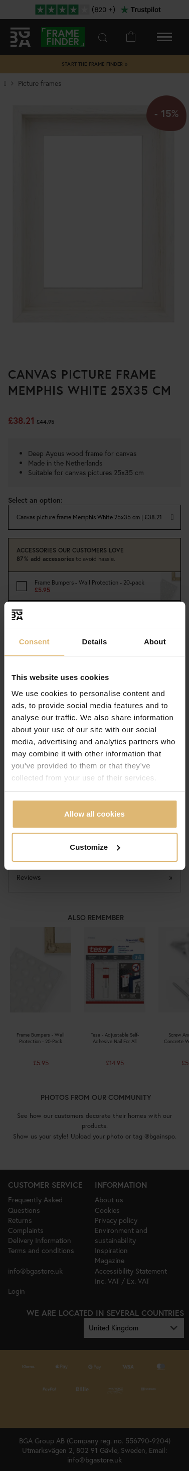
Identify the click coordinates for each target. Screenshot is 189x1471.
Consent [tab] (34, 641)
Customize (95, 847)
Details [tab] (94, 641)
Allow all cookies (94, 814)
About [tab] (155, 641)
